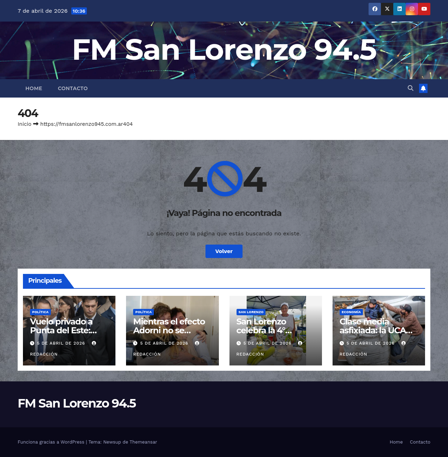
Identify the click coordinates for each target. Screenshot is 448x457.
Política (40, 312)
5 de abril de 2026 (62, 343)
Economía (351, 312)
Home (33, 88)
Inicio (24, 124)
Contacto (73, 88)
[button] (410, 88)
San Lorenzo (251, 312)
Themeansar (143, 442)
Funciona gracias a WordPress (52, 442)
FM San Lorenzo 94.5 (224, 49)
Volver (224, 251)
